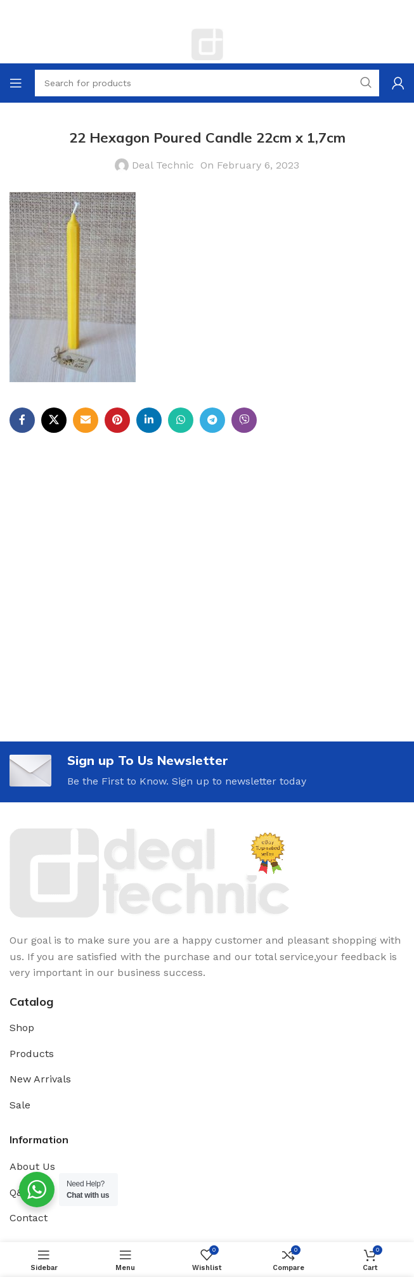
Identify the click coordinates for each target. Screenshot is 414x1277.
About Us (32, 1166)
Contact (29, 1218)
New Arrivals (40, 1079)
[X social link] (54, 420)
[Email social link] (85, 420)
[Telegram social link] (212, 420)
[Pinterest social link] (117, 420)
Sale (20, 1105)
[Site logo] (207, 43)
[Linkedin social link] (149, 420)
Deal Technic (163, 165)
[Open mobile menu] (16, 83)
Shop (22, 1028)
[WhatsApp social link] (180, 420)
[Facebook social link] (22, 420)
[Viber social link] (244, 420)
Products (32, 1054)
